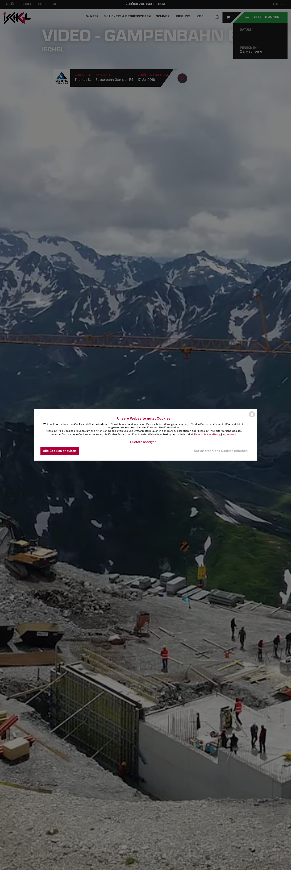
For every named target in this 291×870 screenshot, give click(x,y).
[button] (142, 442)
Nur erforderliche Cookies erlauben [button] (221, 451)
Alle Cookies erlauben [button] (59, 451)
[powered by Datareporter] (251, 417)
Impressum (229, 434)
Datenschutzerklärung (207, 434)
